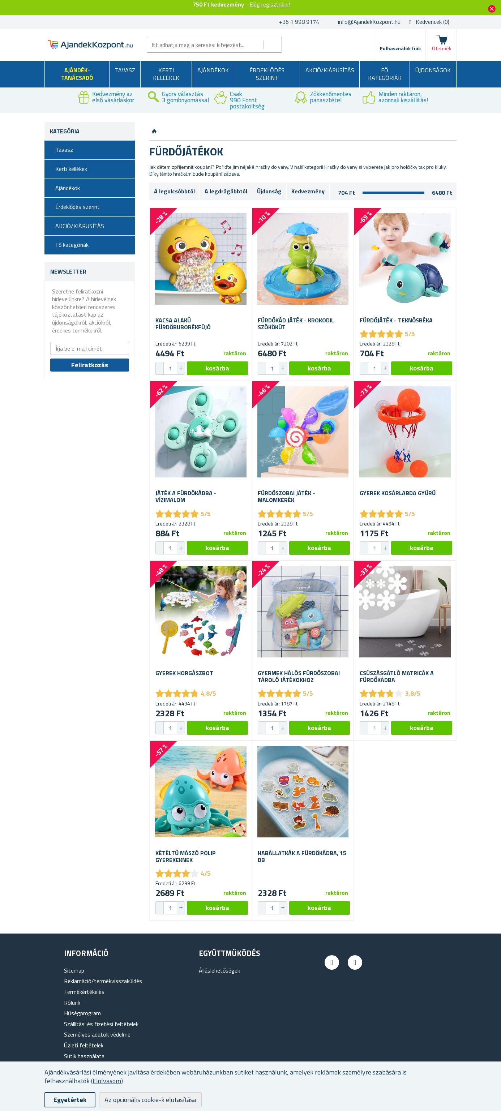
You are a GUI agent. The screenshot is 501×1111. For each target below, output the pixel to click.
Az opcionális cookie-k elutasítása (150, 1099)
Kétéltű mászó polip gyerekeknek (185, 856)
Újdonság (269, 191)
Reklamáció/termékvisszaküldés (103, 981)
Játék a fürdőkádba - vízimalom (186, 496)
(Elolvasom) (107, 1081)
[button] (181, 368)
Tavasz (125, 70)
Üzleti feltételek (83, 1045)
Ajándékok (213, 70)
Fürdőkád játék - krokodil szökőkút (296, 324)
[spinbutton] (170, 368)
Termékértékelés (84, 991)
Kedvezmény (308, 191)
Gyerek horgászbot (184, 673)
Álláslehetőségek (219, 970)
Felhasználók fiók (400, 48)
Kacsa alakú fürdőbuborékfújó (183, 324)
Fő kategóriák (385, 74)
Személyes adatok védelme (97, 1034)
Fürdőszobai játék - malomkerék (286, 496)
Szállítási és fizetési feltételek (101, 1024)
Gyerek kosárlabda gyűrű (398, 493)
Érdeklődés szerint (266, 74)
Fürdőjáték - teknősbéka (396, 320)
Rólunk (72, 1002)
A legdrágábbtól (226, 191)
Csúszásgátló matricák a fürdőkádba (397, 676)
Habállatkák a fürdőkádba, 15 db (302, 856)
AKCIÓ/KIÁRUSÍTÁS (329, 70)
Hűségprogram (82, 1013)
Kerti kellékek (166, 74)
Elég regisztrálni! (269, 4)
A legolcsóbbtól (174, 191)
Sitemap (74, 970)
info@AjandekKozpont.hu (369, 21)
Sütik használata (84, 1056)
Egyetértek (69, 1099)
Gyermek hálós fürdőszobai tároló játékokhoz (299, 676)
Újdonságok (433, 70)
